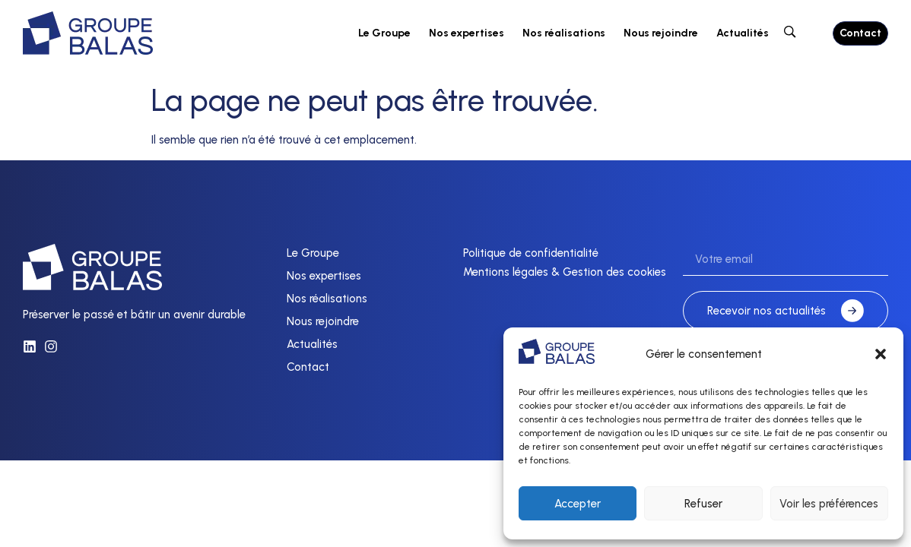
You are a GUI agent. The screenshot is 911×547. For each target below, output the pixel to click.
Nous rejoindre (661, 33)
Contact (308, 367)
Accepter (577, 504)
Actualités (742, 33)
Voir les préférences (828, 504)
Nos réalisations (563, 33)
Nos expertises (466, 33)
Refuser (703, 504)
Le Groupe (384, 33)
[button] (880, 354)
